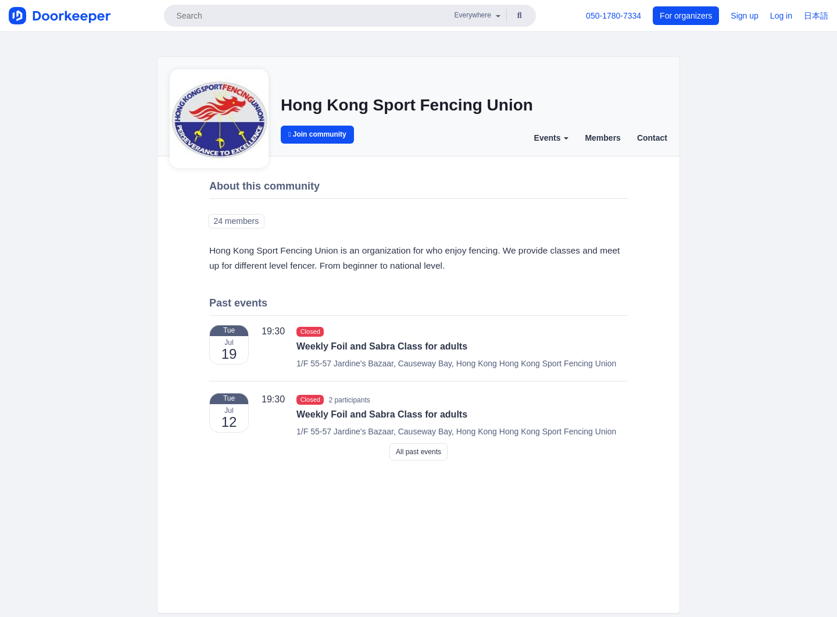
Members (602, 137)
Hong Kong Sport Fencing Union (407, 105)
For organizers (686, 15)
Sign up (744, 15)
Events (551, 137)
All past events (418, 452)
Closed (310, 331)
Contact (652, 137)
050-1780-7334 (613, 15)
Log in (781, 15)
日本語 (816, 15)
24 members (236, 221)
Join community (317, 134)
